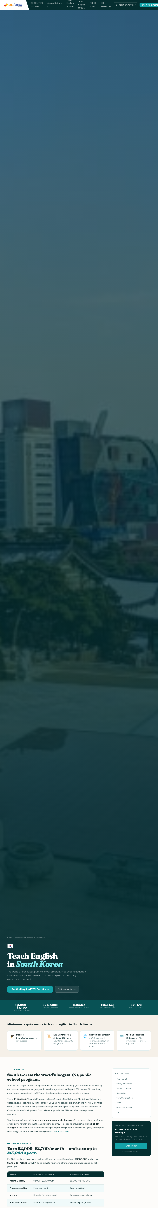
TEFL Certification (124, 1098)
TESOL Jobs (93, 5)
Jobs (118, 1103)
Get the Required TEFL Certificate (30, 989)
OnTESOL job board (59, 1131)
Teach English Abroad (24, 938)
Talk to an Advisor (67, 989)
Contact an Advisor (125, 5)
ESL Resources (106, 5)
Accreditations (54, 3)
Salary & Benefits (124, 1084)
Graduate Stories (124, 1107)
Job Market (121, 1079)
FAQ (118, 1112)
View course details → (131, 1152)
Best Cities (121, 1093)
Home (9, 938)
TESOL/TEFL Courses (37, 5)
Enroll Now (131, 1146)
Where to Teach (123, 1088)
